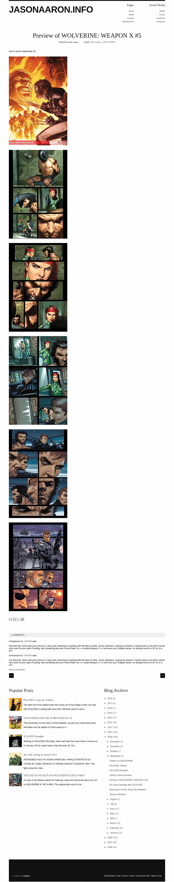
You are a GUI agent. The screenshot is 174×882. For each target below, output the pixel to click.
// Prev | (11, 675)
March (113, 823)
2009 (110, 737)
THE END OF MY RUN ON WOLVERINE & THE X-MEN (54, 775)
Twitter (162, 11)
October (114, 751)
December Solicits (118, 765)
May (112, 813)
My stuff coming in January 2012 (40, 754)
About (131, 15)
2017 (110, 703)
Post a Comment (17, 669)
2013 (110, 717)
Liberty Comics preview (121, 775)
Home (131, 11)
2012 (110, 722)
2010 (110, 732)
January (114, 833)
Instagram (160, 21)
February (114, 828)
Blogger (26, 876)
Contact (130, 18)
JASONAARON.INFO (51, 10)
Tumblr (162, 15)
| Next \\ (162, 675)
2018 (110, 698)
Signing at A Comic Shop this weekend (128, 789)
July (112, 804)
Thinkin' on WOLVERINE (121, 761)
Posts (132, 876)
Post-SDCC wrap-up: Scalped (38, 700)
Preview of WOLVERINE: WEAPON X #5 (87, 35)
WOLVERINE (109, 42)
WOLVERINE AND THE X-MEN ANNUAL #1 (48, 718)
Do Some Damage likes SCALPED (126, 785)
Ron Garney (96, 42)
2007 (110, 842)
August (113, 799)
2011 (110, 727)
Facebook (161, 18)
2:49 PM (28, 641)
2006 (110, 847)
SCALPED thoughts (34, 736)
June (112, 809)
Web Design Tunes (112, 876)
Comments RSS (143, 876)
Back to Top (156, 876)
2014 (110, 713)
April (112, 818)
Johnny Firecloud (118, 794)
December (115, 741)
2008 (110, 837)
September (115, 756)
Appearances (128, 21)
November (115, 746)
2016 (110, 708)
